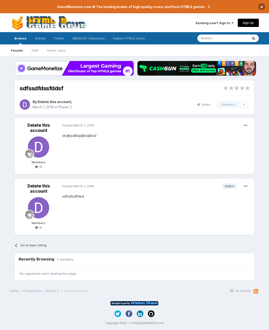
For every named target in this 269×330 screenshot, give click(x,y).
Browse (20, 40)
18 (38, 167)
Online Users (56, 50)
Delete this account (54, 102)
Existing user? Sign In (215, 23)
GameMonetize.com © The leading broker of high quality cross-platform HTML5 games (131, 7)
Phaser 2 (65, 107)
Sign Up (248, 23)
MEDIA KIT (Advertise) (89, 38)
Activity (40, 38)
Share (203, 104)
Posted (78, 125)
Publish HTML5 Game (129, 38)
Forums (17, 50)
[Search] (222, 38)
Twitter (59, 38)
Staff (34, 50)
